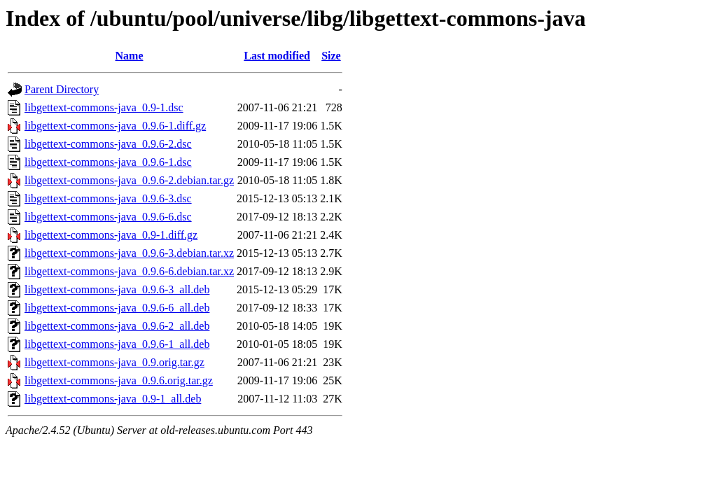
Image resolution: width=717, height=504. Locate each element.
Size (331, 56)
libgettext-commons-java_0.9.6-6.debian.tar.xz (129, 271)
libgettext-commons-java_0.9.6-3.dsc (108, 198)
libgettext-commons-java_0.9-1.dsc (104, 107)
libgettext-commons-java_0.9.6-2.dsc (108, 144)
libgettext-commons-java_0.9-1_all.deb (113, 399)
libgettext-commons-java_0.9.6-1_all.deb (117, 344)
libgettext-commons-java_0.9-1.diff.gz (111, 235)
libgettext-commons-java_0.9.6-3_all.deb (117, 289)
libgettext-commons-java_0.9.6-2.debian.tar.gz (129, 180)
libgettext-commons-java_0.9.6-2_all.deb (117, 326)
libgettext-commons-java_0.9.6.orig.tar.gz (119, 380)
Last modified (277, 56)
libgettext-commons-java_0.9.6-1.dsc (108, 162)
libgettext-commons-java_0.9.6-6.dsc (108, 217)
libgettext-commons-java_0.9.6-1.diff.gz (115, 126)
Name (130, 56)
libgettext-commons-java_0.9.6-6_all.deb (117, 308)
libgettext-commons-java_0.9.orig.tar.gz (114, 362)
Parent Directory (62, 89)
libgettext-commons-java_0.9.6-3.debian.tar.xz (129, 253)
